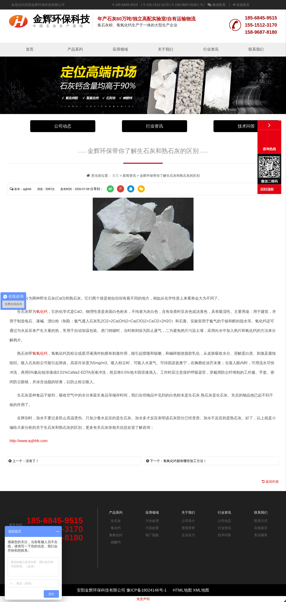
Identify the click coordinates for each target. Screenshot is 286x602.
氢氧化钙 (40, 353)
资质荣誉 (188, 528)
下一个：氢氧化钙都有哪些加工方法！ (176, 461)
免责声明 (143, 599)
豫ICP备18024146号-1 (147, 590)
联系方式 (260, 521)
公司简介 (188, 521)
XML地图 (201, 590)
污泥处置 (152, 528)
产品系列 (75, 49)
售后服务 (260, 535)
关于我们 (165, 49)
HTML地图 (182, 590)
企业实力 (188, 535)
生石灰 (116, 521)
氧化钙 (42, 312)
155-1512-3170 (158, 5)
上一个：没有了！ (24, 461)
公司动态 (62, 126)
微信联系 (217, 5)
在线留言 (241, 5)
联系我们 (256, 49)
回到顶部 (267, 189)
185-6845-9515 (126, 5)
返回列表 (270, 481)
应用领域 (120, 49)
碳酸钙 (116, 542)
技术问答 (246, 126)
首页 (30, 49)
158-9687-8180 (186, 5)
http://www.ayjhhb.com (29, 441)
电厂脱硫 (152, 535)
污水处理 (152, 521)
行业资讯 (210, 49)
